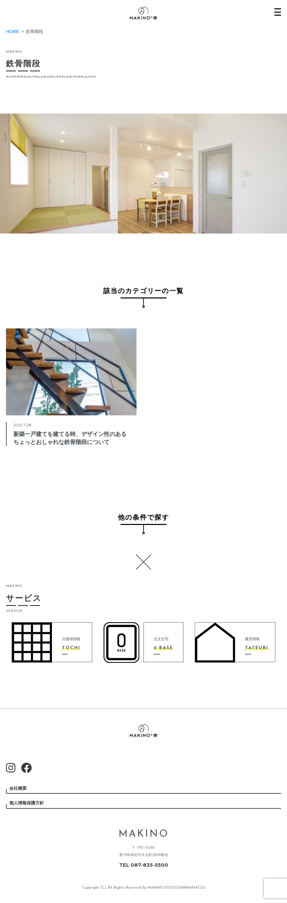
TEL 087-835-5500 (143, 865)
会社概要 (18, 788)
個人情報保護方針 (26, 802)
